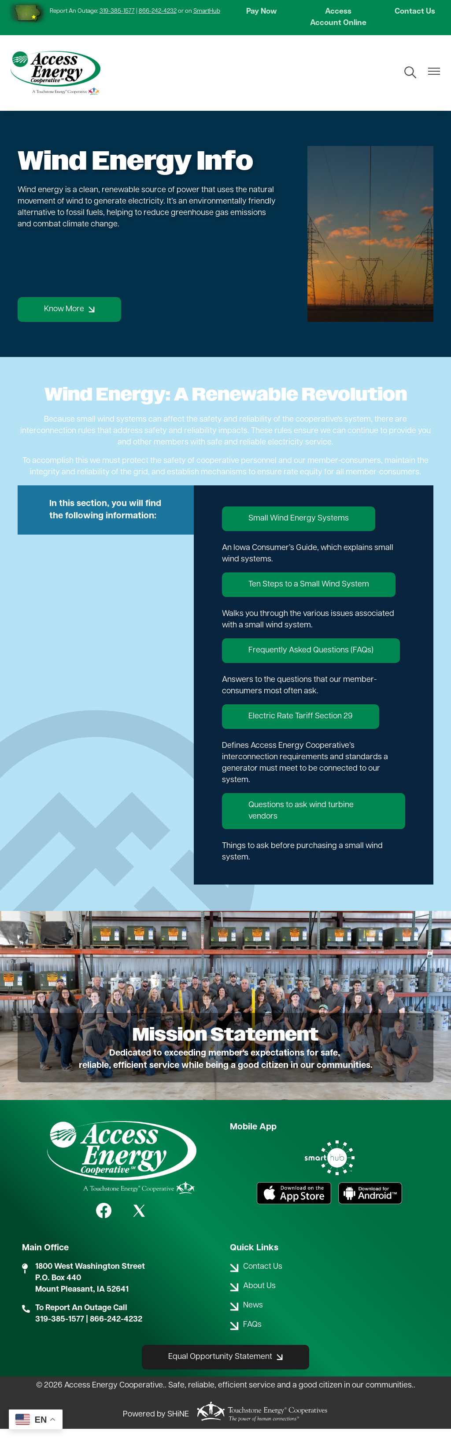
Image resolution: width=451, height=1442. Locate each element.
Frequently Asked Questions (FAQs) (310, 663)
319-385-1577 (117, 11)
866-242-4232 (158, 11)
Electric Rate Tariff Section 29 (300, 729)
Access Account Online (338, 24)
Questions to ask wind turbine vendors (301, 824)
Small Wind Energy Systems (298, 532)
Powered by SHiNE (156, 1428)
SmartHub (206, 11)
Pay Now (262, 12)
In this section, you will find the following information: (105, 523)
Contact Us (413, 12)
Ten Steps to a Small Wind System (308, 598)
